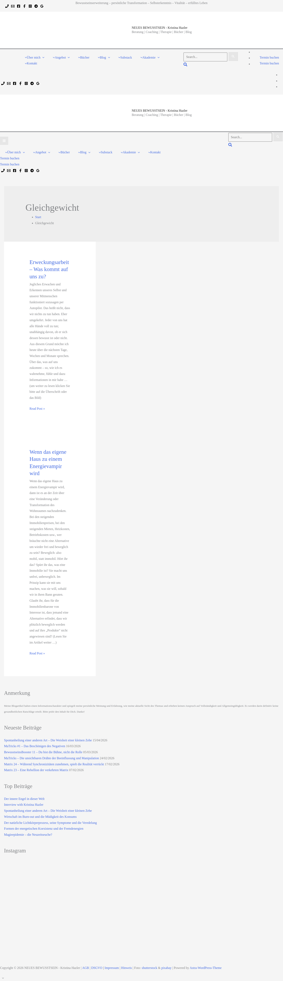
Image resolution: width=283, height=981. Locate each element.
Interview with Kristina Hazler (23, 804)
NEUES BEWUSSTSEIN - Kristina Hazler (159, 27)
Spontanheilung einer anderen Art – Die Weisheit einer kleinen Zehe (48, 740)
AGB (85, 968)
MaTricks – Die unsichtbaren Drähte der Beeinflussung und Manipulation (51, 758)
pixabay (166, 968)
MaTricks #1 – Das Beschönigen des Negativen (34, 746)
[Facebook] (18, 6)
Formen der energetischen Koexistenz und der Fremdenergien (43, 828)
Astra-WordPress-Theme (206, 968)
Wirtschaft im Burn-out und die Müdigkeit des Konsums (40, 816)
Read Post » (37, 409)
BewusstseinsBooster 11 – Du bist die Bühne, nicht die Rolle (43, 752)
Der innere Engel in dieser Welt (24, 798)
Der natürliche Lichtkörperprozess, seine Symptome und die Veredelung (50, 822)
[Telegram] (36, 6)
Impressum (112, 968)
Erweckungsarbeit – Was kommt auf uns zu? (49, 269)
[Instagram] (30, 6)
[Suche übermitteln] (233, 56)
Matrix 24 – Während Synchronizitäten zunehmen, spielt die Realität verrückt (54, 764)
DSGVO (96, 968)
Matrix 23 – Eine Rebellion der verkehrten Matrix (36, 770)
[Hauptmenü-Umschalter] (4, 141)
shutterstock (149, 968)
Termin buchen (269, 63)
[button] (42, 57)
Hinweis (126, 968)
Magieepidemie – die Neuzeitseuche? (28, 834)
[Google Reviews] (42, 6)
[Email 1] (12, 6)
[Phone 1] (7, 6)
